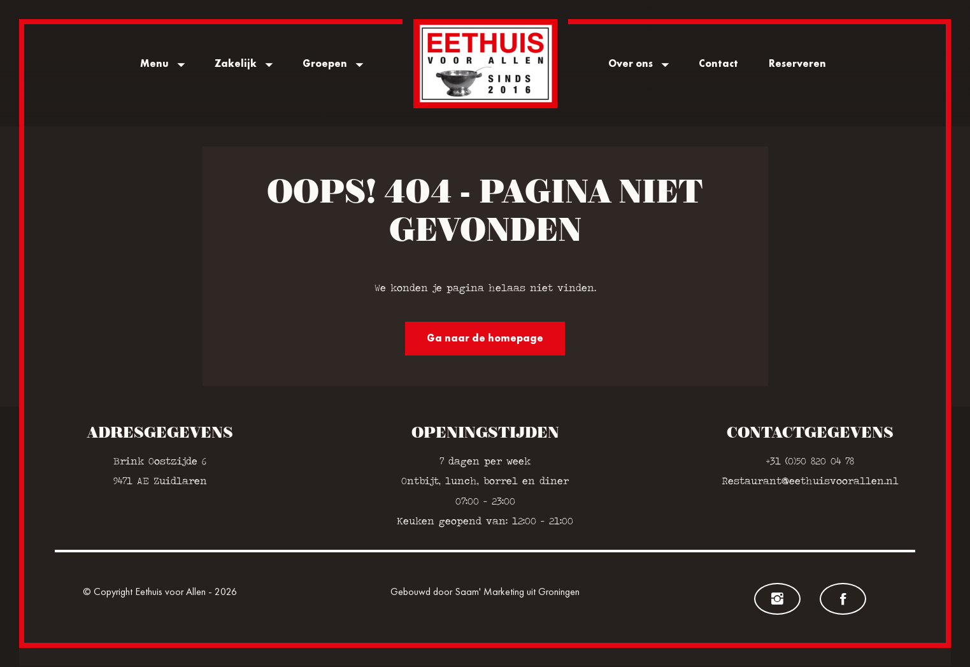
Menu (154, 63)
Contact (718, 63)
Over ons (630, 63)
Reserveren (797, 63)
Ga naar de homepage (485, 339)
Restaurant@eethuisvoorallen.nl (810, 482)
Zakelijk (236, 63)
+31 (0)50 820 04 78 (810, 462)
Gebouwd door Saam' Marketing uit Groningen (485, 592)
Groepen (325, 63)
